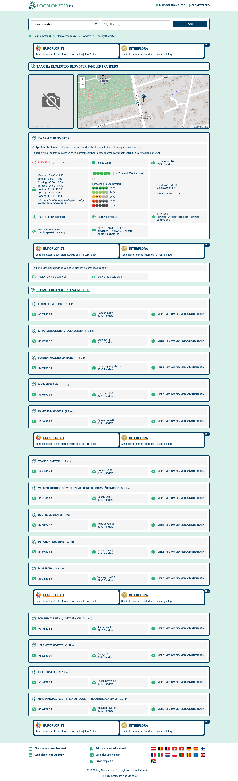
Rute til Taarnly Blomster (51, 216)
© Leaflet (195, 127)
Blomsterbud (201, 5)
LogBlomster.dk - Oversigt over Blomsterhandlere (123, 770)
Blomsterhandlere (172, 5)
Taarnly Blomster (105, 36)
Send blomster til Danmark (49, 754)
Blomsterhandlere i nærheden (63, 290)
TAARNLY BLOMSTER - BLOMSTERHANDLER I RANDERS (77, 66)
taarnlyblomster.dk (108, 216)
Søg (190, 24)
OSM (206, 127)
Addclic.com (130, 775)
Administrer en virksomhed (111, 748)
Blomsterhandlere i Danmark (50, 748)
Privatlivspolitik (104, 761)
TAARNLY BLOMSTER (53, 138)
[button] (143, 98)
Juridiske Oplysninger (108, 754)
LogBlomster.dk (42, 36)
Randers (86, 36)
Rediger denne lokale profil (52, 276)
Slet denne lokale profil (109, 276)
